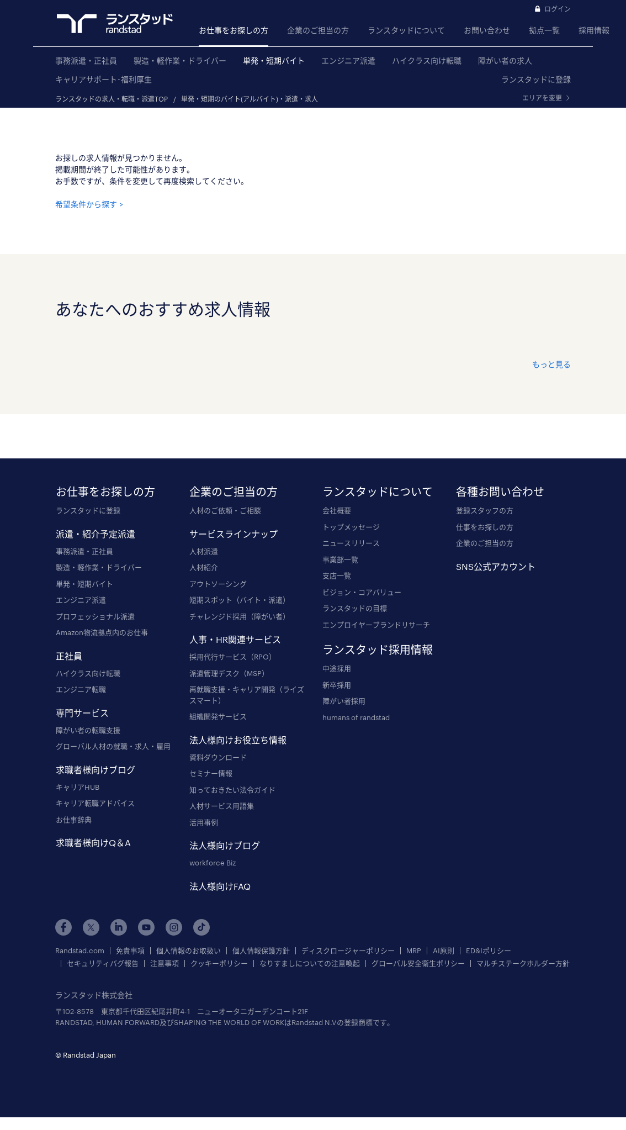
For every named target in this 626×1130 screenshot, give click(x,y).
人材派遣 (203, 551)
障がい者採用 (343, 700)
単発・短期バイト (274, 60)
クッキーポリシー (219, 963)
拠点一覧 (544, 30)
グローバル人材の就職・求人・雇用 (113, 746)
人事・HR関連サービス (235, 639)
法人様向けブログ (224, 845)
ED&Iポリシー (488, 950)
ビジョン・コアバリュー (361, 592)
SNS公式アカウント (495, 566)
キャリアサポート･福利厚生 (103, 79)
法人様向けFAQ (220, 886)
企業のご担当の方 (318, 30)
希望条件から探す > (89, 204)
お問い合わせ (487, 30)
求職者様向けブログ (95, 769)
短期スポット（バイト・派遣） (239, 599)
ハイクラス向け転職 (426, 60)
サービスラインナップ (233, 534)
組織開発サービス (218, 716)
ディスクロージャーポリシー (348, 950)
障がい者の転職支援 (88, 730)
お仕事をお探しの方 (233, 30)
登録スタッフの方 (484, 510)
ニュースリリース (351, 542)
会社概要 (336, 510)
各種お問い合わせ (500, 491)
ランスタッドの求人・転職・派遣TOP (111, 99)
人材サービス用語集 (221, 805)
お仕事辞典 (74, 819)
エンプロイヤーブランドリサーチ (376, 624)
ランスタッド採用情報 (377, 649)
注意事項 (164, 963)
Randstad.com (79, 950)
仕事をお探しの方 (484, 526)
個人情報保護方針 (261, 950)
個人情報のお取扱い (188, 950)
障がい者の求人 (505, 60)
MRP (413, 950)
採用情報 (594, 30)
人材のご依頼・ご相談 (225, 510)
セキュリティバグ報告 (103, 963)
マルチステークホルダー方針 (523, 963)
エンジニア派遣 (348, 60)
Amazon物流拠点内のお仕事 (102, 632)
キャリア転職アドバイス (95, 803)
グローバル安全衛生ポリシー (418, 963)
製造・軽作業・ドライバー (180, 60)
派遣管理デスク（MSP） (229, 673)
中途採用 (336, 668)
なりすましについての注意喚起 (309, 963)
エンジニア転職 (81, 689)
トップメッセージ (351, 526)
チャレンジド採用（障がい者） (239, 616)
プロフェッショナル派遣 (95, 616)
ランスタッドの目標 (354, 608)
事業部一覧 (340, 559)
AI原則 (443, 950)
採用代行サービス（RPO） (232, 656)
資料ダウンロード (218, 757)
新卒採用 (336, 684)
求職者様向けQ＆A (93, 842)
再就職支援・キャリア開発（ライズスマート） (246, 695)
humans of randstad (356, 717)
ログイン (557, 9)
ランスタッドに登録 (536, 79)
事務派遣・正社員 (86, 60)
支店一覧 (336, 575)
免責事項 (130, 950)
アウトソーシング (218, 583)
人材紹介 (203, 567)
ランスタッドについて (406, 30)
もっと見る (551, 364)
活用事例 (203, 822)
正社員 (69, 656)
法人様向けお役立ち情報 (238, 740)
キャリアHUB (77, 787)
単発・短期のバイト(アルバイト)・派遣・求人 (249, 99)
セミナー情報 (210, 773)
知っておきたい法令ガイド (232, 789)
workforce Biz (212, 862)
